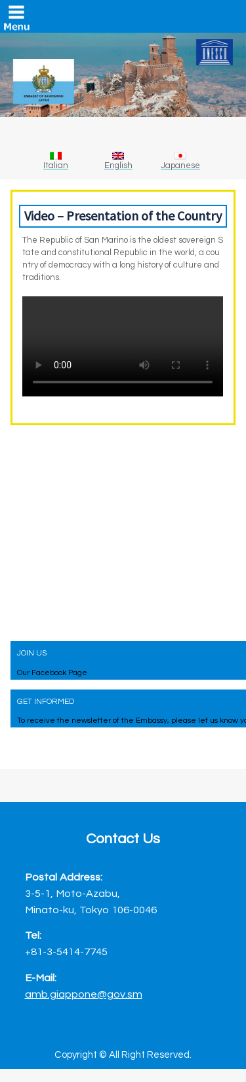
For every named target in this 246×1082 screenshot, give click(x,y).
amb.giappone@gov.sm (83, 994)
